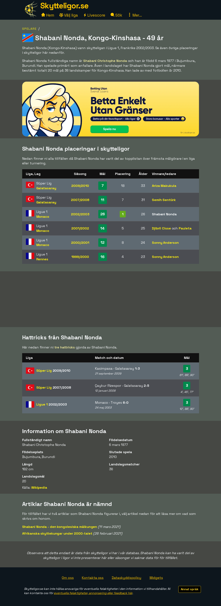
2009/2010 (80, 186)
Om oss (68, 578)
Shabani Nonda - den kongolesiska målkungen (59, 527)
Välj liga (68, 15)
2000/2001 (80, 242)
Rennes (42, 259)
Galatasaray (46, 188)
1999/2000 (80, 257)
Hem (47, 15)
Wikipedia (39, 487)
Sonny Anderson (165, 242)
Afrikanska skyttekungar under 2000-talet (57, 533)
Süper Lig (53, 370)
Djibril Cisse (161, 228)
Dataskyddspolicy (126, 578)
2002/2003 (80, 214)
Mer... (135, 15)
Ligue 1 (51, 404)
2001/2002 (80, 228)
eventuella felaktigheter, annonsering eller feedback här (93, 593)
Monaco (42, 216)
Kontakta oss (93, 578)
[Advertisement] (110, 299)
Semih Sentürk (164, 200)
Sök (116, 15)
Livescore (94, 15)
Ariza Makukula (164, 186)
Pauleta (185, 228)
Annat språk (189, 589)
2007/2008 (80, 200)
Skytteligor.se (64, 6)
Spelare (29, 29)
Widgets (156, 578)
